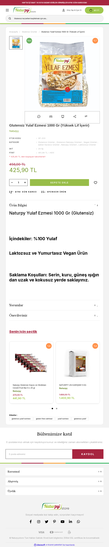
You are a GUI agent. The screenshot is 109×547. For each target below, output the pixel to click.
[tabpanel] (31, 374)
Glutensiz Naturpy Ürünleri (69, 142)
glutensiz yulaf (80, 419)
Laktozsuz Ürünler (87, 145)
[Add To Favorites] (95, 182)
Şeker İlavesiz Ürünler (49, 145)
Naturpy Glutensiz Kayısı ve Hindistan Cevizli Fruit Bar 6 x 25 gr (29, 386)
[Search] (54, 18)
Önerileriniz (18, 315)
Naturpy (17, 391)
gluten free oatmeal (44, 419)
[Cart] (94, 10)
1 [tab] (52, 408)
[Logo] (29, 10)
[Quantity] (18, 182)
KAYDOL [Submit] (88, 454)
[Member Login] (71, 10)
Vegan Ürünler (90, 142)
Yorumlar (16, 305)
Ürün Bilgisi (18, 205)
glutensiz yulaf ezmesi (21, 419)
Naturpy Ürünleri (69, 145)
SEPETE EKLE (59, 182)
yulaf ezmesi (63, 419)
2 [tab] (56, 408)
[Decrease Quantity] (11, 182)
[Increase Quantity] (25, 182)
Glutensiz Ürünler (46, 142)
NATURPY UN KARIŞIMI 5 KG (72, 385)
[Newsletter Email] (54, 454)
